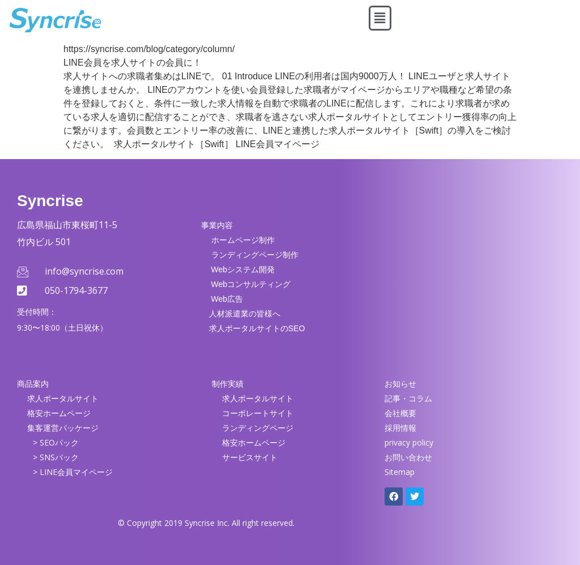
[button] (380, 18)
